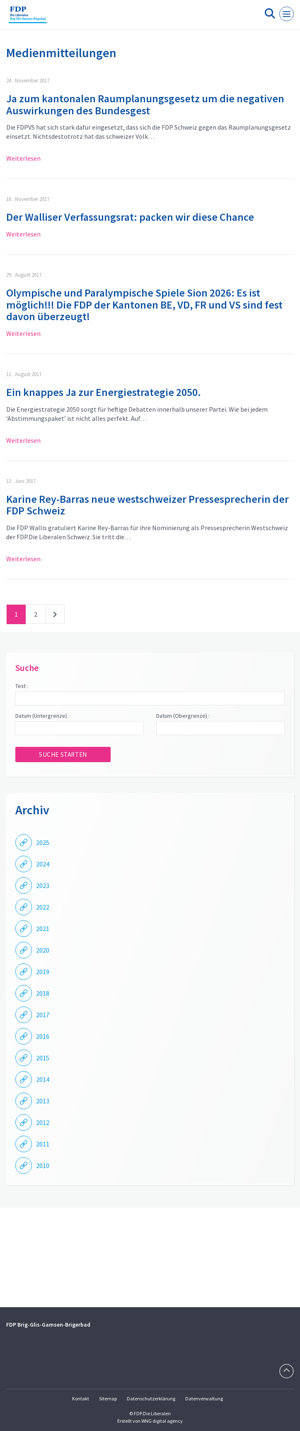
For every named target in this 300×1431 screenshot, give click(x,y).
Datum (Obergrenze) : (183, 715)
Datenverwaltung (204, 1398)
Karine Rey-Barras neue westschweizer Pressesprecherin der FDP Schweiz (147, 505)
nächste (55, 616)
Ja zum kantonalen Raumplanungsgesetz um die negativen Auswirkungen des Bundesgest (145, 104)
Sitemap (108, 1398)
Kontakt (80, 1398)
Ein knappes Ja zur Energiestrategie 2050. (103, 392)
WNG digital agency (162, 1421)
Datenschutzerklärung (151, 1398)
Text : (21, 686)
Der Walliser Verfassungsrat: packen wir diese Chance (130, 217)
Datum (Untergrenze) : (42, 715)
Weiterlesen (23, 158)
